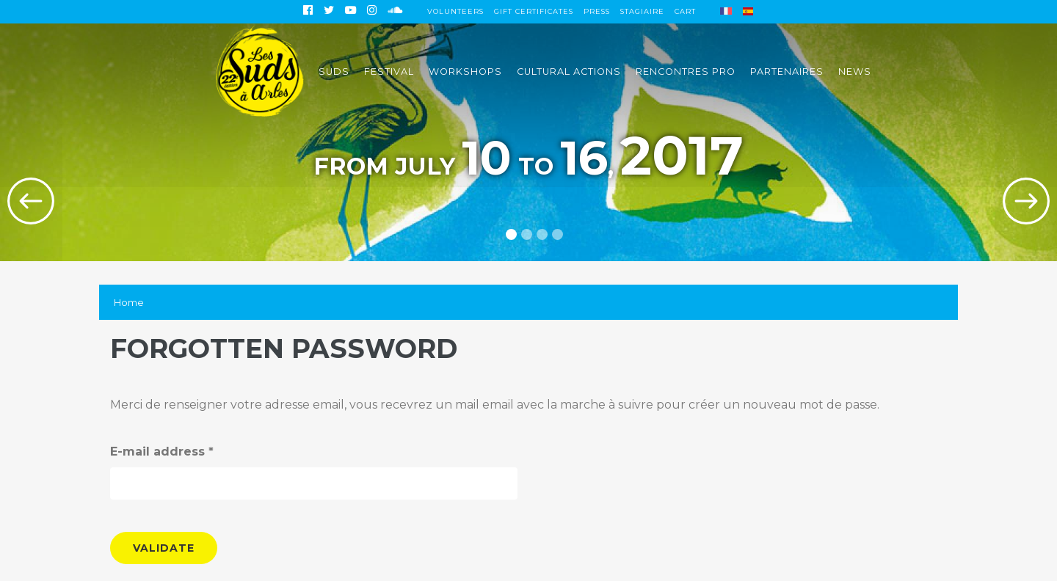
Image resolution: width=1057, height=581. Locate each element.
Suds (334, 71)
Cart (685, 11)
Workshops (465, 71)
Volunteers (455, 11)
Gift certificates (533, 11)
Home (129, 302)
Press (597, 11)
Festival (389, 71)
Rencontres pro (685, 71)
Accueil (260, 71)
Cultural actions (569, 71)
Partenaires (787, 71)
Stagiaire (642, 11)
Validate (164, 548)
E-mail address (162, 451)
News (854, 71)
